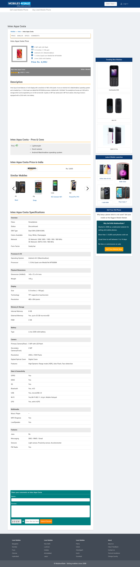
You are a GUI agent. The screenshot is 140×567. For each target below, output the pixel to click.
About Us (111, 544)
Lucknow (47, 547)
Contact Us (111, 550)
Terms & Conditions (114, 553)
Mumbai (14, 547)
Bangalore (15, 544)
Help (109, 547)
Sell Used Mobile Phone (19, 10)
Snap (35, 200)
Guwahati (79, 556)
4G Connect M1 (56, 197)
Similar (20, 36)
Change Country (113, 556)
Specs (27, 36)
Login (124, 4)
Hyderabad (15, 556)
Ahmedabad (48, 553)
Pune (13, 550)
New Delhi (47, 544)
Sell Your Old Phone (114, 210)
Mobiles (13, 32)
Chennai (14, 553)
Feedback (115, 547)
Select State (111, 4)
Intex (19, 32)
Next (16, 200)
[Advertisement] (70, 18)
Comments (35, 36)
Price (13, 36)
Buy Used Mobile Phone (41, 10)
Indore (78, 547)
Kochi (78, 553)
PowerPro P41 (74, 197)
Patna (78, 544)
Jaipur (46, 556)
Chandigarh (79, 550)
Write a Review (85, 69)
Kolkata (46, 550)
